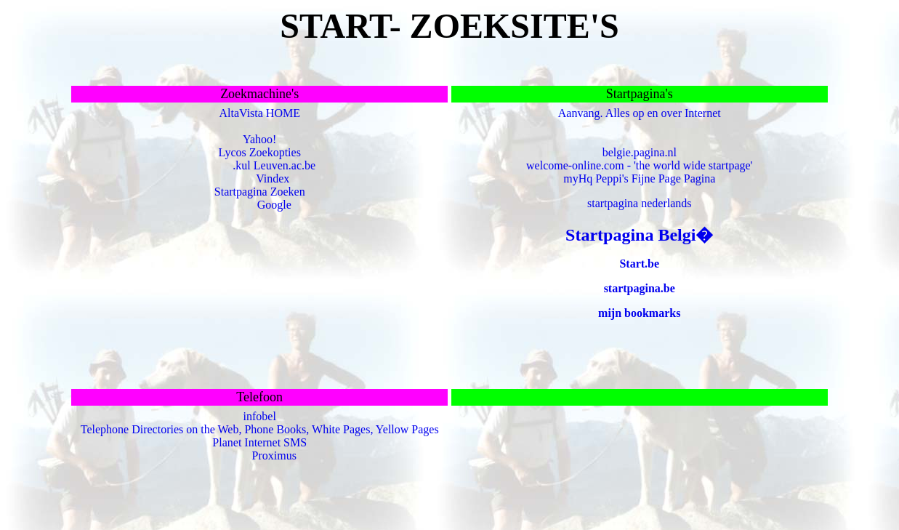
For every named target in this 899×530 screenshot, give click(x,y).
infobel (259, 416)
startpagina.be (639, 288)
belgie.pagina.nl (639, 152)
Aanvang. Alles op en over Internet (639, 113)
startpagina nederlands (639, 203)
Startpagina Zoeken (259, 191)
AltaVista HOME (259, 113)
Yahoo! (259, 139)
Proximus (274, 455)
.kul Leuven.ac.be (274, 165)
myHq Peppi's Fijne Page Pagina (639, 178)
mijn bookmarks (639, 313)
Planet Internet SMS (259, 442)
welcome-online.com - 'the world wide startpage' (639, 165)
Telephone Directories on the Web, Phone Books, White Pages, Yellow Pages (260, 429)
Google (274, 204)
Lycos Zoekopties (260, 152)
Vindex (272, 178)
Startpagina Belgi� (639, 234)
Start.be (639, 263)
